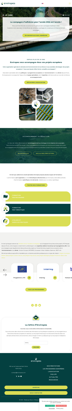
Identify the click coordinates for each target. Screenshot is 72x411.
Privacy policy (59, 408)
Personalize (52, 408)
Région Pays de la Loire (32, 255)
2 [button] (65, 15)
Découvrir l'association (36, 82)
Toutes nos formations (36, 185)
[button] (5, 270)
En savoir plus (23, 153)
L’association (53, 380)
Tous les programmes (36, 289)
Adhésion (36, 396)
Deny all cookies (61, 405)
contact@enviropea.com (18, 381)
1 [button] (63, 15)
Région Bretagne (45, 255)
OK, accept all (50, 405)
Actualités (53, 385)
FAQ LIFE (53, 383)
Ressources (53, 388)
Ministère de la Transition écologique (29, 243)
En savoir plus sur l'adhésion (36, 35)
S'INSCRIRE (36, 347)
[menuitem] (43, 3)
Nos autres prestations (45, 153)
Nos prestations (53, 374)
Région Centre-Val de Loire (17, 255)
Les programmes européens (53, 377)
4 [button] (68, 15)
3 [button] (67, 15)
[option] (36, 29)
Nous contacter (36, 401)
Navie (31, 408)
